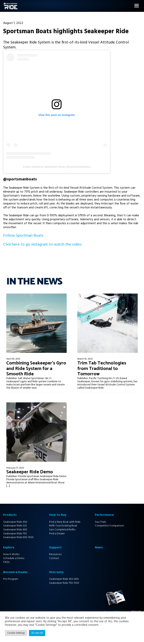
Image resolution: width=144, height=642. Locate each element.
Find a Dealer (57, 533)
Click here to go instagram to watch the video (42, 244)
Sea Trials (100, 522)
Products (10, 515)
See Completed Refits (62, 529)
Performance (104, 515)
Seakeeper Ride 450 (15, 522)
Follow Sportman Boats (23, 236)
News (99, 547)
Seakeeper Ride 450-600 (64, 579)
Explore (8, 547)
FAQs (6, 562)
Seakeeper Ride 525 (15, 525)
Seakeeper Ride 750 (15, 533)
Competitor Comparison (109, 525)
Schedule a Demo (13, 558)
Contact (54, 558)
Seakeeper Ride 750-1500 (64, 583)
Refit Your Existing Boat (63, 525)
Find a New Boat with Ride (64, 522)
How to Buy (57, 515)
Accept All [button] (37, 633)
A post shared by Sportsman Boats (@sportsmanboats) (57, 166)
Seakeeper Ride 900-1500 (18, 537)
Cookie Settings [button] (16, 633)
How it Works (11, 554)
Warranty (56, 572)
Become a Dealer (15, 572)
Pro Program (10, 579)
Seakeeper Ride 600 (15, 529)
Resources (55, 554)
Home (4, 5)
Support (55, 547)
